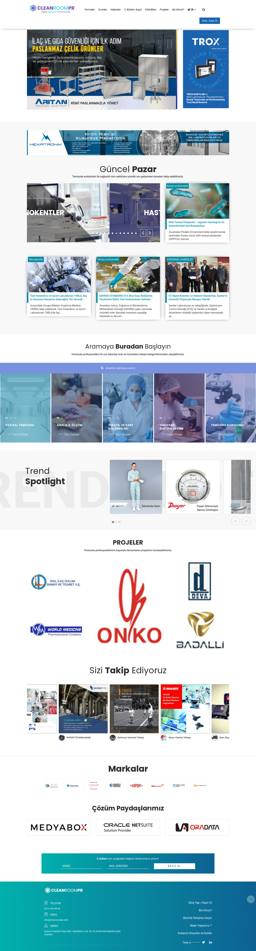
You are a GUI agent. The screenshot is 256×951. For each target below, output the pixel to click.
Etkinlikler (150, 9)
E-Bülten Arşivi (133, 9)
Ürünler (102, 9)
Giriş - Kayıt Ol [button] (210, 20)
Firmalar (90, 9)
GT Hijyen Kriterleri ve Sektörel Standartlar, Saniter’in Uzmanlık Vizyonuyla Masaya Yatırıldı (198, 297)
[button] (93, 233)
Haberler (116, 9)
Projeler (164, 9)
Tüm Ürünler (20, 434)
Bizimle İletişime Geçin (197, 918)
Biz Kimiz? (178, 9)
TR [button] (192, 9)
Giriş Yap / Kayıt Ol (200, 902)
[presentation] (143, 233)
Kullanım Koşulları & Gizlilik (195, 933)
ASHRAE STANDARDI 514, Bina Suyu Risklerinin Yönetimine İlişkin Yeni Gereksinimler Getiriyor (126, 297)
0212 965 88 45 (52, 908)
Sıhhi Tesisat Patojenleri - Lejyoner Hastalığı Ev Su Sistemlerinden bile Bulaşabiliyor (196, 224)
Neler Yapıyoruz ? (201, 925)
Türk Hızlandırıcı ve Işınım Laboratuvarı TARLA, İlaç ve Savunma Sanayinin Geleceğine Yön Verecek (58, 297)
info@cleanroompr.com (56, 920)
